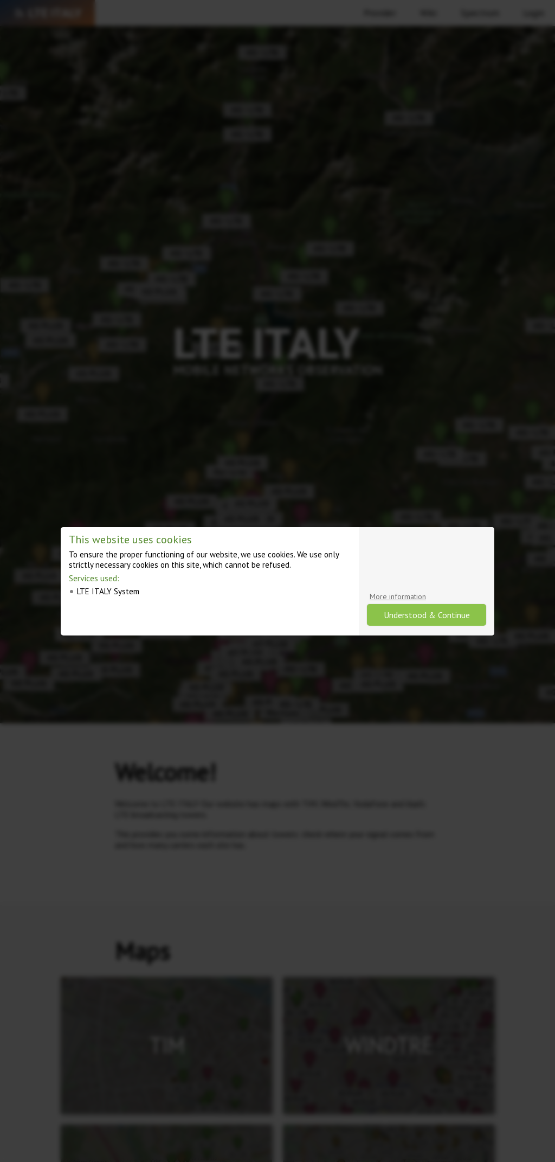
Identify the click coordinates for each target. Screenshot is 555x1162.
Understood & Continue (427, 614)
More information (398, 596)
